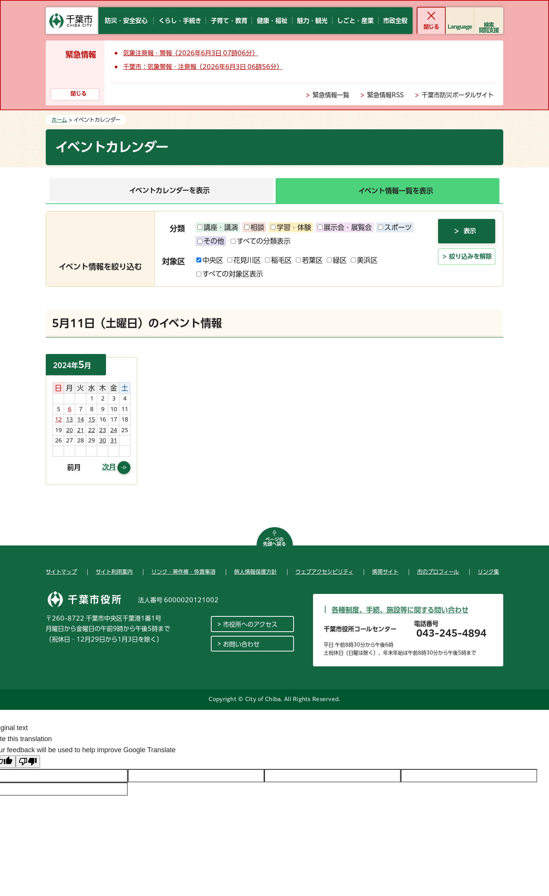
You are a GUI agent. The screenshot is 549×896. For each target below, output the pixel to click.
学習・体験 (291, 227)
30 (102, 440)
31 (113, 440)
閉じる (431, 26)
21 (80, 430)
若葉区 (309, 260)
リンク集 (488, 571)
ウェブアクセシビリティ (324, 571)
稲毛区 (278, 260)
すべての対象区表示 (229, 273)
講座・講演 (217, 227)
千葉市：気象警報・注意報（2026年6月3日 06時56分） (203, 67)
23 (102, 430)
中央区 (209, 260)
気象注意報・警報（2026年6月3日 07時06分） (190, 53)
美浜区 (364, 260)
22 (91, 430)
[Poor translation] (28, 761)
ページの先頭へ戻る (274, 541)
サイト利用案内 (114, 571)
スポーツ (395, 227)
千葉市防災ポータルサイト (458, 95)
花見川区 (244, 260)
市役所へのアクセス (250, 624)
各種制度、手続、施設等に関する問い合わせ (400, 609)
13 (69, 419)
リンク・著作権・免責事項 (183, 571)
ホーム (59, 119)
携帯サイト (385, 571)
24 (113, 430)
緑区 (337, 260)
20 (69, 430)
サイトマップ (61, 571)
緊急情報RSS (385, 95)
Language (460, 26)
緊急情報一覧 (331, 95)
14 (80, 419)
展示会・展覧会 (345, 227)
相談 (254, 227)
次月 (109, 466)
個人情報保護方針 (255, 571)
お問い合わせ (241, 644)
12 (58, 419)
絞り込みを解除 (470, 269)
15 (91, 419)
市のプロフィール (438, 571)
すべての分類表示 (261, 241)
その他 (210, 241)
